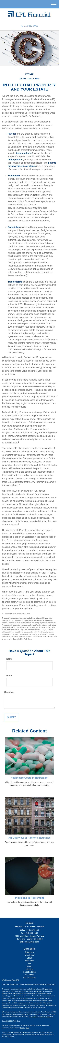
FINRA (22, 1028)
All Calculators (29, 977)
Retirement (29, 952)
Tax (29, 963)
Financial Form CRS (12, 980)
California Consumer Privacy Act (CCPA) (19, 1014)
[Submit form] (11, 717)
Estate (29, 958)
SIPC (27, 1028)
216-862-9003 (29, 26)
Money (29, 966)
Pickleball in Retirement (29, 897)
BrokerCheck (51, 984)
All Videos (29, 975)
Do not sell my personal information (41, 1016)
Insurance (29, 961)
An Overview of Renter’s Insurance (29, 837)
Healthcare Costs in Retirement (29, 777)
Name (9, 659)
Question (9, 692)
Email (9, 675)
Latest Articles (29, 972)
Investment (29, 955)
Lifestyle (29, 969)
